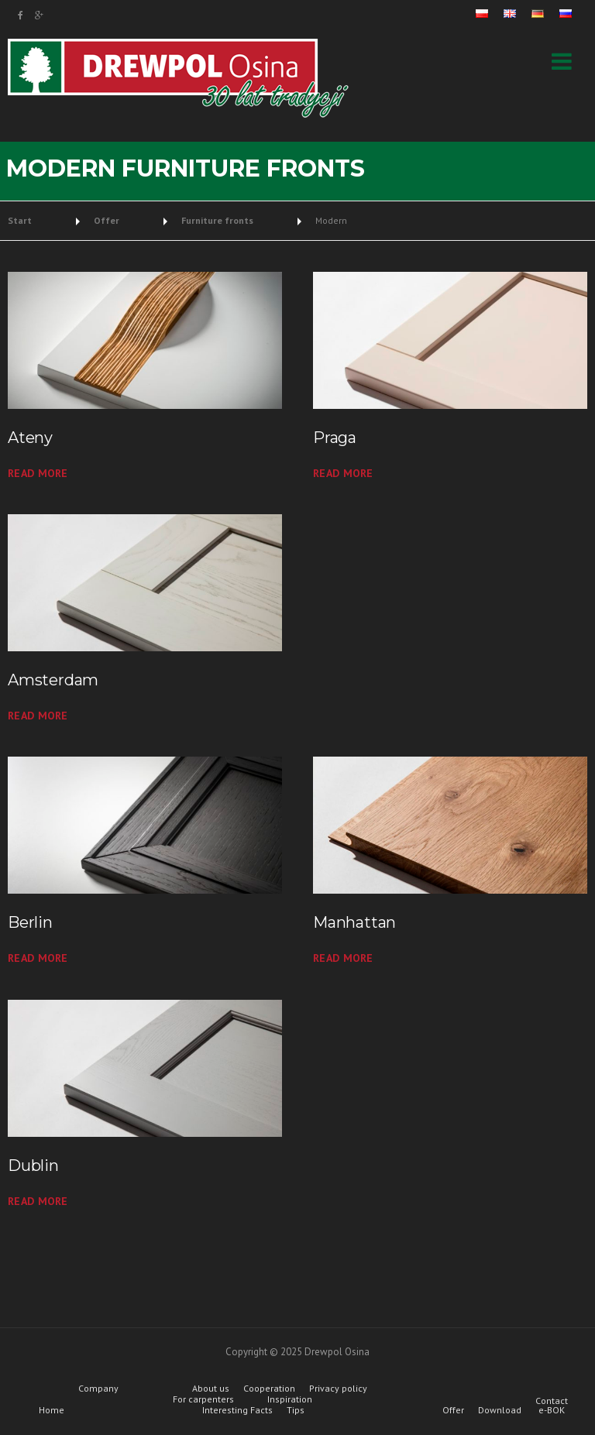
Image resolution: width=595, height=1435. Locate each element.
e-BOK (551, 1410)
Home (51, 1410)
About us (210, 1388)
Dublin (33, 1165)
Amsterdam (53, 680)
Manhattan (354, 922)
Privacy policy (338, 1388)
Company (98, 1388)
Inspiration (289, 1399)
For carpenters (203, 1399)
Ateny (30, 437)
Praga (334, 437)
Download (499, 1410)
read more (38, 473)
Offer (453, 1410)
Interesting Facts (237, 1410)
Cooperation (269, 1388)
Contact (551, 1401)
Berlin (30, 922)
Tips (295, 1410)
